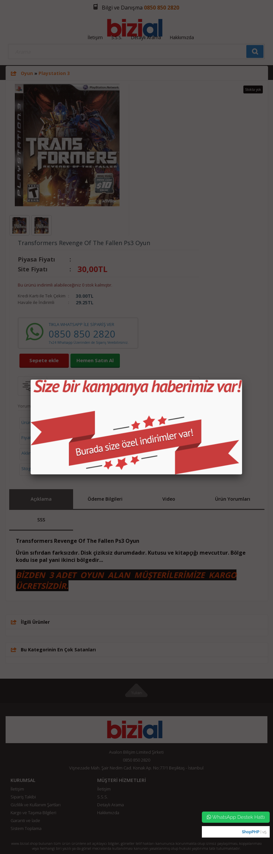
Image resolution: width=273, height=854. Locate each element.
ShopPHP (250, 832)
